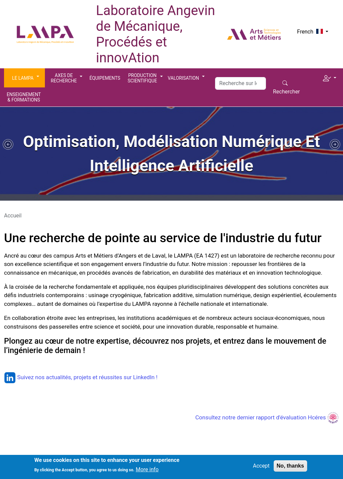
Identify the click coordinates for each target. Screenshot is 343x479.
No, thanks (290, 468)
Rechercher (286, 91)
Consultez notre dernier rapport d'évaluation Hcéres (267, 417)
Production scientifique (142, 78)
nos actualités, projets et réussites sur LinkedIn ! (96, 377)
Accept (261, 468)
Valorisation (183, 78)
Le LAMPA (22, 78)
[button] (329, 77)
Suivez (19, 377)
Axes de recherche (64, 78)
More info (147, 472)
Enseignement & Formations (24, 97)
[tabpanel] (171, 154)
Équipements (104, 78)
